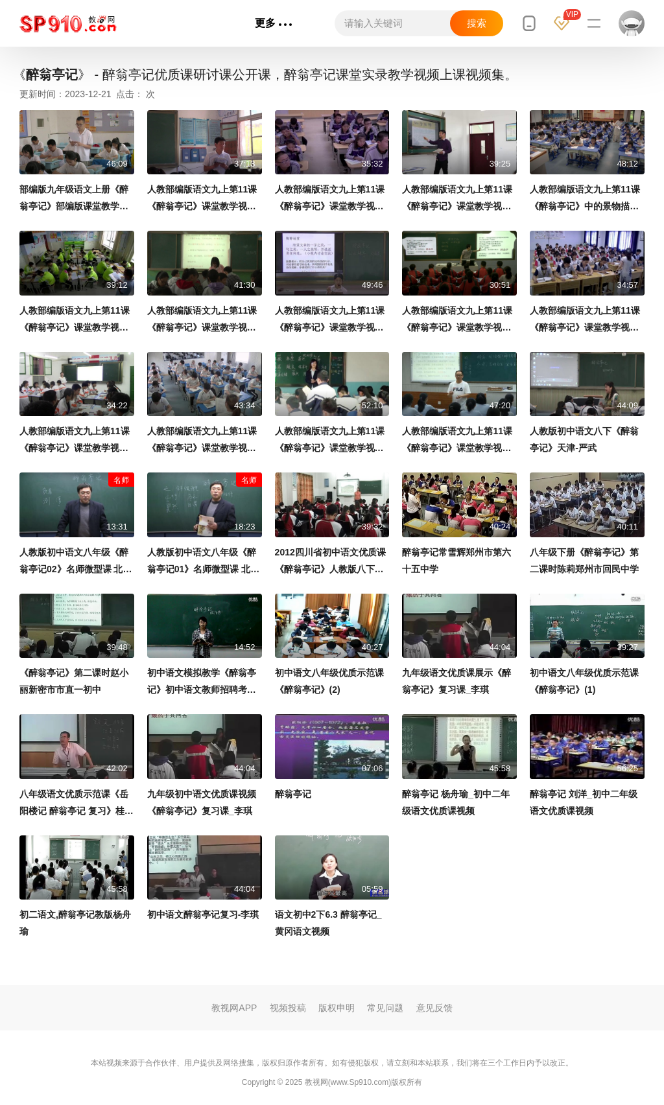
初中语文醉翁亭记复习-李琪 (203, 914)
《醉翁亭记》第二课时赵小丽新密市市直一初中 (73, 681)
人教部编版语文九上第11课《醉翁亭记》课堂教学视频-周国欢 (75, 320)
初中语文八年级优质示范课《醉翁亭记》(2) (329, 681)
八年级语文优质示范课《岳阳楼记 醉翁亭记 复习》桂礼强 (76, 804)
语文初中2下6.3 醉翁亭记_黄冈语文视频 (328, 922)
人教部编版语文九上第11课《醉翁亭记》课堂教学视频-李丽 (203, 441)
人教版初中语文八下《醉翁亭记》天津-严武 (584, 439)
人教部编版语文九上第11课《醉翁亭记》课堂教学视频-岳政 (458, 199)
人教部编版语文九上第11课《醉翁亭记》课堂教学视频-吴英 (331, 199)
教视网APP (234, 1008)
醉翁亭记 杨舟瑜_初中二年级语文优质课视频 (456, 802)
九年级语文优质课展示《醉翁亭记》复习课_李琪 (456, 681)
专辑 (224, 23)
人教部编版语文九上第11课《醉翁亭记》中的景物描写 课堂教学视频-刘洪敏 (585, 199)
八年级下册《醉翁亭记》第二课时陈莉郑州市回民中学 (584, 560)
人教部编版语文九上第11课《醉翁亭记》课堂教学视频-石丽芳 (75, 441)
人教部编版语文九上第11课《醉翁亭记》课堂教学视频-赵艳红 (203, 320)
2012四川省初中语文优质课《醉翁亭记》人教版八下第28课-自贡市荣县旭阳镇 (332, 562)
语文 (182, 23)
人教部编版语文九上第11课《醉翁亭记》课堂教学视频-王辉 (458, 320)
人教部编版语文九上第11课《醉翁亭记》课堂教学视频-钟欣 (331, 320)
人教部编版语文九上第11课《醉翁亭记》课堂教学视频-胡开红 (331, 441)
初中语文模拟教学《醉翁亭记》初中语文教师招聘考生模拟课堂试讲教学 (201, 683)
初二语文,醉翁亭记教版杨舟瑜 (75, 922)
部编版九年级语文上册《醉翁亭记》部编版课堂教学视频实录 (73, 199)
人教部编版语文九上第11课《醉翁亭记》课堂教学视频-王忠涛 (203, 199)
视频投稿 (288, 1008)
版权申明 (336, 1008)
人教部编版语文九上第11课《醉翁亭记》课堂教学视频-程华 (458, 441)
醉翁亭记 (293, 794)
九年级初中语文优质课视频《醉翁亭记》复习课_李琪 (201, 802)
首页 (143, 23)
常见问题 (385, 1008)
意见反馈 (434, 1008)
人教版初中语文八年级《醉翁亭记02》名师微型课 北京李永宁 (75, 562)
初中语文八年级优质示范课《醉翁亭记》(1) (584, 681)
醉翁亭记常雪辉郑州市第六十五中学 (456, 560)
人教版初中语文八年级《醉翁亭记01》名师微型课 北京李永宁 (203, 562)
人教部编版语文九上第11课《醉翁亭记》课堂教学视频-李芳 (586, 320)
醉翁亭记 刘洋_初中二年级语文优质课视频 (583, 802)
